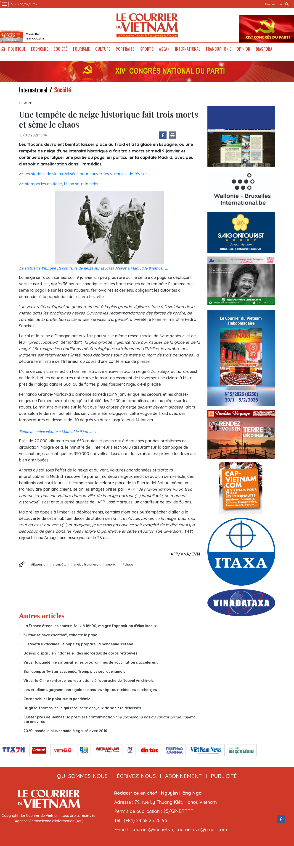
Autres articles (41, 616)
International (188, 49)
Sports (147, 49)
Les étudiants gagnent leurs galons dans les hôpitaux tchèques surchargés (90, 689)
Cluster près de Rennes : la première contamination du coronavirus (111, 719)
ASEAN (164, 49)
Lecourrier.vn (147, 25)
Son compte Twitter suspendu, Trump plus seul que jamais (74, 671)
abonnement (183, 776)
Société (60, 49)
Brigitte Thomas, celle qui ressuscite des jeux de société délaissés (82, 708)
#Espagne (38, 564)
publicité (224, 776)
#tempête (59, 564)
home (2, 49)
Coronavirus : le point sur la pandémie (57, 699)
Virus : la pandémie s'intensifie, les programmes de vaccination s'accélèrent (91, 662)
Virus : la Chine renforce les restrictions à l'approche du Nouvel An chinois (89, 680)
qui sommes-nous (82, 776)
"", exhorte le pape (60, 635)
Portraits (125, 49)
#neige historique (85, 564)
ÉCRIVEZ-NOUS (136, 776)
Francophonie (218, 49)
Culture (102, 49)
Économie (39, 49)
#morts (110, 564)
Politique (17, 49)
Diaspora (264, 49)
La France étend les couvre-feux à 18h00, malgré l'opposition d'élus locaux (90, 625)
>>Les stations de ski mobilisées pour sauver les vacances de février (83, 173)
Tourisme (81, 49)
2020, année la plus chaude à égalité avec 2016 (65, 730)
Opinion (243, 49)
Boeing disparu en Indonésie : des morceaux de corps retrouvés (80, 653)
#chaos (128, 564)
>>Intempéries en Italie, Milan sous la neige (59, 183)
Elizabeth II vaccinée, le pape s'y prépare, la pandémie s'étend (78, 644)
